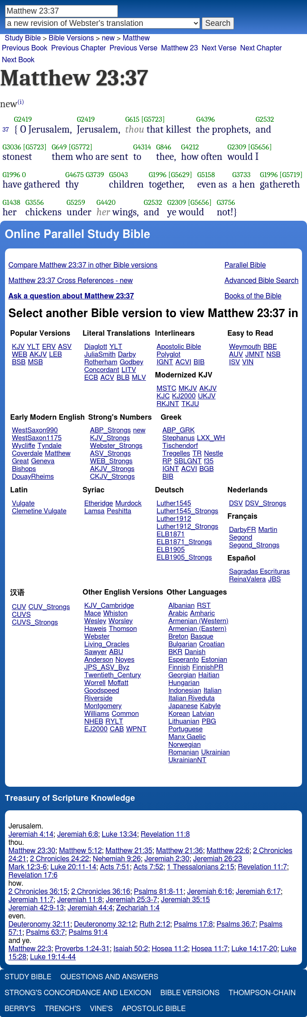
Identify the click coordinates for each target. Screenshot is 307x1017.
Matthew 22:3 (30, 949)
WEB (19, 354)
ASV (65, 346)
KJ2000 (183, 396)
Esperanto (183, 659)
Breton (178, 636)
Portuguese (185, 729)
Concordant (101, 370)
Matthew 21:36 (179, 850)
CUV (19, 607)
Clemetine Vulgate (39, 511)
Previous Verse (133, 48)
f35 (209, 461)
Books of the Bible (253, 296)
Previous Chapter (78, 48)
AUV (236, 354)
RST (204, 605)
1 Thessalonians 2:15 (200, 867)
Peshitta (119, 511)
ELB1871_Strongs (184, 542)
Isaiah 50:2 (130, 949)
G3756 (226, 202)
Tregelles (176, 453)
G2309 (237, 147)
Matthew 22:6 (227, 850)
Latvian (203, 713)
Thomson (123, 628)
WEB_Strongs (111, 461)
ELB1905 (170, 549)
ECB (91, 377)
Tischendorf (180, 445)
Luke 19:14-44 (53, 957)
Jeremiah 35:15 (185, 899)
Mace (92, 613)
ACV (107, 377)
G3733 (241, 174)
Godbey (131, 362)
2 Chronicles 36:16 (100, 891)
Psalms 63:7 (45, 932)
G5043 (118, 174)
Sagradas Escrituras (259, 571)
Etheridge (98, 503)
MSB (35, 362)
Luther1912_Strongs (187, 526)
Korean (179, 713)
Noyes (124, 659)
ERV (49, 346)
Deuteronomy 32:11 (40, 924)
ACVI (183, 362)
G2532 (265, 119)
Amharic (202, 613)
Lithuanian (184, 721)
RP (167, 461)
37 (6, 129)
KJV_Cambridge (109, 605)
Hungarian (184, 683)
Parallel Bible (245, 265)
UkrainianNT (187, 760)
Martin (267, 529)
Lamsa (94, 511)
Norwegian (184, 744)
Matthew (136, 38)
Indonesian (184, 690)
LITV (129, 370)
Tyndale (50, 445)
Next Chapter (261, 48)
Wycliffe (23, 445)
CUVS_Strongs (35, 622)
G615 (132, 119)
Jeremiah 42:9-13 (36, 908)
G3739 (95, 174)
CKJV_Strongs (112, 476)
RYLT (114, 721)
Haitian (208, 675)
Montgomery (103, 706)
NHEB (93, 721)
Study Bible (23, 38)
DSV (236, 503)
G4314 (142, 147)
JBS (274, 579)
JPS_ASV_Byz (107, 667)
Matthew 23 (179, 48)
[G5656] (260, 147)
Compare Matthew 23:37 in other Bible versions (83, 265)
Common (125, 713)
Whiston (115, 613)
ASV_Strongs (110, 453)
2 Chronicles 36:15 (38, 891)
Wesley (95, 621)
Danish (195, 652)
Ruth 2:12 (155, 924)
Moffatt (118, 683)
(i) (20, 102)
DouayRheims (33, 476)
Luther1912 (173, 519)
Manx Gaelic (187, 737)
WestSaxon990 (35, 430)
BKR (175, 652)
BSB (18, 362)
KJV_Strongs (110, 438)
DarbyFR (242, 529)
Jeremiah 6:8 (77, 834)
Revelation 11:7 (262, 867)
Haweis (95, 628)
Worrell (95, 683)
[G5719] (290, 174)
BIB (199, 362)
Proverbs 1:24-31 (82, 949)
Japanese (183, 706)
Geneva (42, 461)
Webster (97, 636)
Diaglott (95, 346)
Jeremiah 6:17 (258, 891)
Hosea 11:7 (209, 949)
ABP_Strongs (110, 430)
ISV (234, 362)
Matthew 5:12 (80, 850)
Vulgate (23, 503)
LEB (55, 354)
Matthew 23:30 (32, 850)
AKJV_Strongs (112, 469)
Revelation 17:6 (33, 875)
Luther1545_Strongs (187, 511)
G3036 (12, 147)
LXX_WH (211, 438)
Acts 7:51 (115, 867)
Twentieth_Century (112, 675)
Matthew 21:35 (129, 850)
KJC (163, 396)
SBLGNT (188, 461)
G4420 (106, 202)
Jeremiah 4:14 (31, 834)
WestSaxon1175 (37, 438)
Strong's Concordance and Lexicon (78, 993)
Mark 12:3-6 (28, 867)
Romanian (183, 752)
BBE (270, 346)
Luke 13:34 (119, 834)
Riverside (98, 698)
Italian (213, 690)
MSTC (166, 388)
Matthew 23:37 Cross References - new (71, 280)
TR (196, 453)
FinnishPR (208, 667)
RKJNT (167, 404)
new (108, 38)
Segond (240, 537)
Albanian (181, 605)
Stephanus (178, 438)
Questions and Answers (109, 977)
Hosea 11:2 (169, 949)
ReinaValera (247, 579)
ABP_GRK (178, 430)
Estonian (214, 659)
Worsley (120, 621)
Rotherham (100, 362)
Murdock (128, 503)
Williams (97, 713)
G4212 (190, 147)
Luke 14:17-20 (254, 949)
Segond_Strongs (254, 545)
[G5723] (153, 119)
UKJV (206, 396)
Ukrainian (215, 752)
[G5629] (180, 174)
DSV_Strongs (265, 503)
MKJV (188, 388)
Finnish (179, 667)
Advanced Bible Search (261, 280)
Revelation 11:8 (165, 834)
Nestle (213, 453)
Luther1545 (173, 503)
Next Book (18, 60)
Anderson (98, 659)
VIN (247, 362)
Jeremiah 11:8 (79, 899)
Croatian (211, 644)
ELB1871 (170, 534)
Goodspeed (101, 690)
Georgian (182, 675)
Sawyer (95, 652)
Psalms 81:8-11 (158, 891)
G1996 (11, 174)
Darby (127, 354)
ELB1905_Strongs (184, 557)
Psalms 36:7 (235, 924)
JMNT (254, 354)
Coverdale (27, 453)
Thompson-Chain (262, 993)
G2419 (23, 119)
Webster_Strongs (116, 445)
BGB (206, 469)
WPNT (136, 729)
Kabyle (210, 706)
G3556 (34, 202)
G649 (59, 147)
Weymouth (245, 346)
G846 (163, 147)
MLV (139, 377)
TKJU (190, 404)
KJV (18, 346)
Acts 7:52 (148, 867)
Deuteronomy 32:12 (105, 924)
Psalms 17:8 (193, 924)
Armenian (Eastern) (197, 628)
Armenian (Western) (198, 621)
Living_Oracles (107, 644)
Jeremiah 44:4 (90, 908)
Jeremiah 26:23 (217, 859)
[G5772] (80, 147)
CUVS (21, 614)
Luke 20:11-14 (73, 867)
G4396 (205, 119)
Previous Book (25, 48)
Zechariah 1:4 (138, 908)
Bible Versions (71, 38)
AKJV (38, 354)
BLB (123, 377)
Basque (202, 636)
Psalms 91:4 (87, 932)
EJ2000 (95, 729)
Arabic (178, 613)
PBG (209, 721)
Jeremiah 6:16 (209, 891)
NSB (273, 354)
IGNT (164, 362)
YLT (33, 346)
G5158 (206, 174)
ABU (116, 652)
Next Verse (219, 48)
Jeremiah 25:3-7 (131, 899)
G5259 (76, 202)
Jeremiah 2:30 (166, 859)
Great (20, 461)
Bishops (24, 469)
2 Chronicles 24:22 (59, 859)
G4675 (74, 174)
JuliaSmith (100, 354)
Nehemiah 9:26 (117, 859)
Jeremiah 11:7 (31, 899)
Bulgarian (182, 644)
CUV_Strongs (49, 607)
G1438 (11, 202)
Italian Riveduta (191, 698)
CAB (117, 729)
